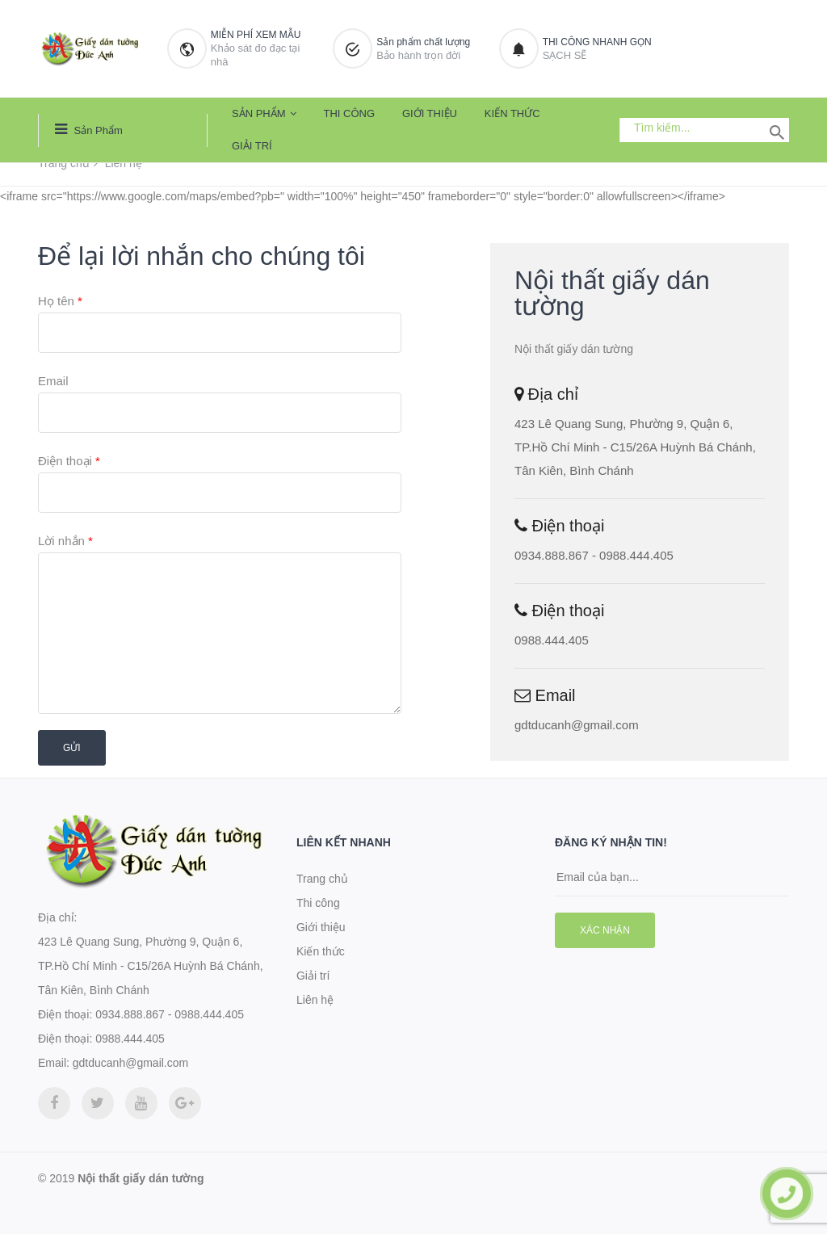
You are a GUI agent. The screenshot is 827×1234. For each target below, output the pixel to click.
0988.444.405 (551, 640)
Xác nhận (605, 930)
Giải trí (252, 146)
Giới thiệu (429, 113)
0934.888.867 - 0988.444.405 (594, 555)
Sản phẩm (89, 129)
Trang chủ (64, 163)
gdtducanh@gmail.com (576, 725)
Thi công (349, 113)
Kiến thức (512, 113)
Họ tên (60, 301)
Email (53, 381)
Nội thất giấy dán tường (141, 1178)
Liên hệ (315, 999)
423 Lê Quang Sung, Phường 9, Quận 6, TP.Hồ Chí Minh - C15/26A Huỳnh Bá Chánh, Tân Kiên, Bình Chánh (635, 447)
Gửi (72, 747)
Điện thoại (69, 461)
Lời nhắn (65, 541)
